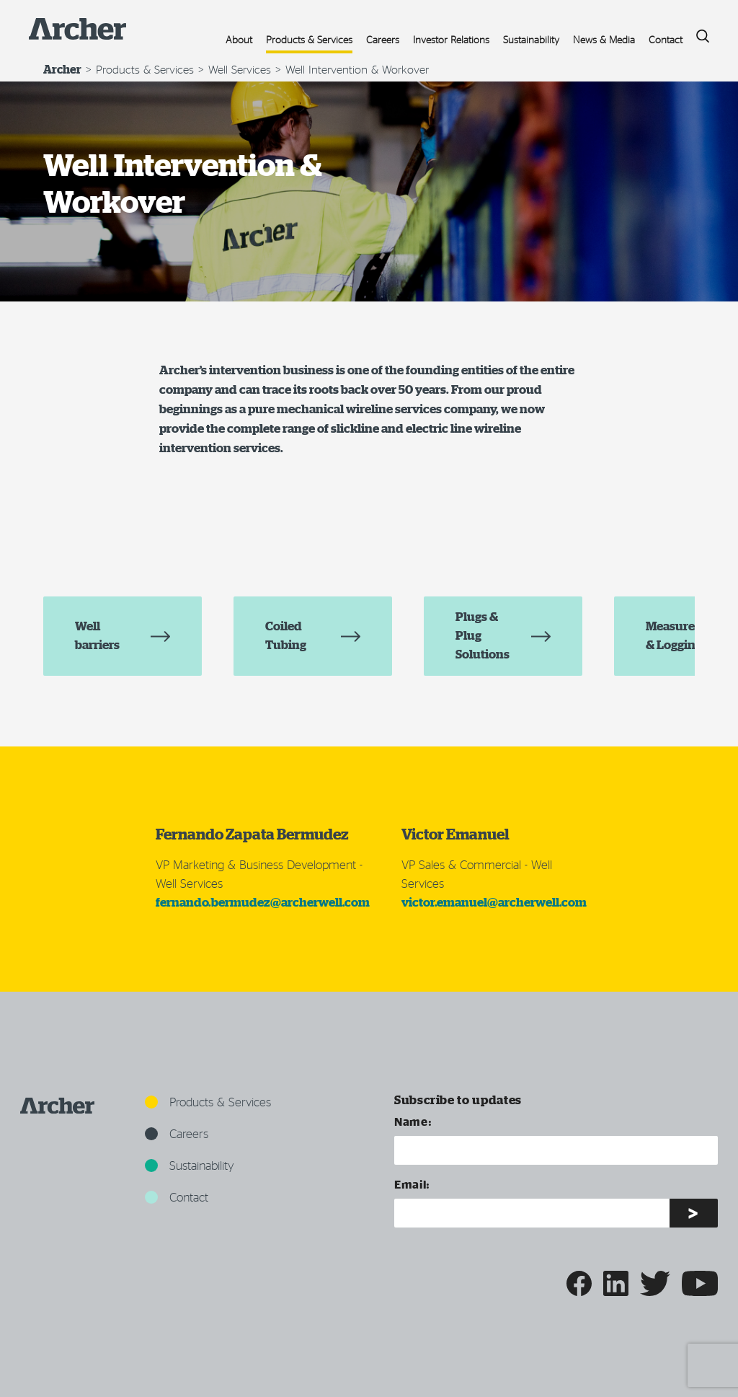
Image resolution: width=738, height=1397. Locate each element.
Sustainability (531, 39)
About (239, 39)
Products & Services (309, 39)
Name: (413, 1121)
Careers (382, 39)
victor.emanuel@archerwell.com (494, 910)
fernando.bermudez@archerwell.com (263, 910)
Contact (666, 39)
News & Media (604, 39)
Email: (412, 1183)
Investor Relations (451, 39)
